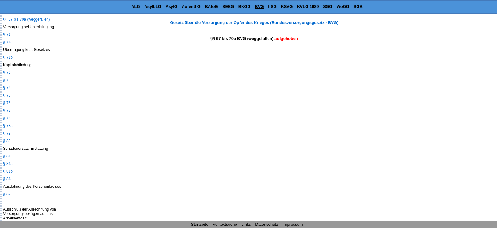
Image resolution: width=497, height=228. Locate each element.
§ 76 (6, 103)
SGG (327, 6)
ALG (135, 6)
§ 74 (6, 88)
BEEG (228, 6)
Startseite (200, 224)
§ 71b (8, 57)
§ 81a (8, 164)
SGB (358, 6)
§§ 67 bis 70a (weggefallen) (26, 19)
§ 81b (8, 171)
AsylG (171, 6)
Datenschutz (266, 224)
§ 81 (6, 156)
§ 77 (6, 110)
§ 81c (7, 179)
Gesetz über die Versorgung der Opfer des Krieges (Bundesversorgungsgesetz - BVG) (254, 22)
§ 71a (8, 42)
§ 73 (6, 80)
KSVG (287, 6)
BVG (259, 6)
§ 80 (6, 141)
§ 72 (6, 72)
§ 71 (6, 34)
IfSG (272, 6)
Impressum (292, 224)
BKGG (244, 6)
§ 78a (8, 126)
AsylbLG (152, 6)
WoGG (343, 6)
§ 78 (6, 118)
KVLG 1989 (308, 6)
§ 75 (6, 95)
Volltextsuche (225, 224)
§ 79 (6, 133)
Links (246, 224)
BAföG (211, 6)
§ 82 (6, 194)
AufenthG (191, 6)
